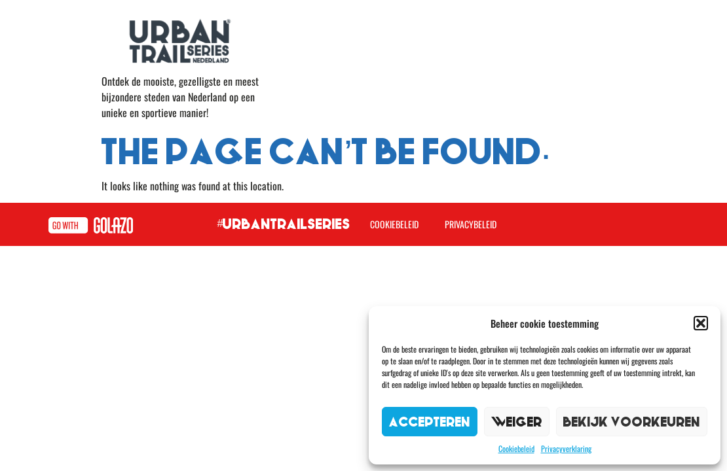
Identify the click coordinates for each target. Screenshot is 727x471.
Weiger (516, 422)
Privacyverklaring (566, 448)
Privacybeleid (470, 224)
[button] (700, 323)
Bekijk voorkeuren (631, 422)
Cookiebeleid (516, 448)
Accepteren (429, 422)
